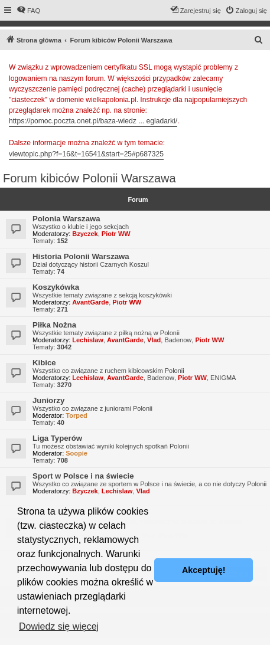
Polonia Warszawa (66, 218)
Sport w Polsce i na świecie (83, 476)
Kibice (44, 362)
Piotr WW (116, 233)
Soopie (76, 453)
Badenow (177, 339)
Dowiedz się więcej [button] (59, 626)
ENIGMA (223, 377)
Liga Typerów (57, 438)
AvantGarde (90, 302)
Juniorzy (48, 400)
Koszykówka (55, 287)
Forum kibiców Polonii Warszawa (89, 178)
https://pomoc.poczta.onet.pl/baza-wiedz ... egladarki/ (93, 121)
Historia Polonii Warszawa (80, 256)
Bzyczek (84, 233)
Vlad (154, 339)
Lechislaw (87, 339)
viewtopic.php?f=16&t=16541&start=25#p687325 (86, 154)
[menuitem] (28, 11)
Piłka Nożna (54, 324)
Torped (76, 415)
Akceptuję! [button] (204, 570)
